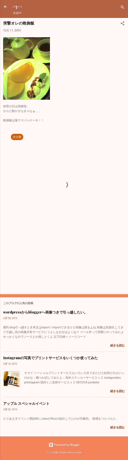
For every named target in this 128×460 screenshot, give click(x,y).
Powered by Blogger (64, 445)
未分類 (17, 137)
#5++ (17, 7)
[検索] (122, 8)
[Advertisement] (64, 260)
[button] (122, 24)
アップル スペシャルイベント (26, 403)
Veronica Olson (74, 452)
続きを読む (117, 345)
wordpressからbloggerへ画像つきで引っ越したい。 (45, 312)
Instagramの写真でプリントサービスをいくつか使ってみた (50, 357)
